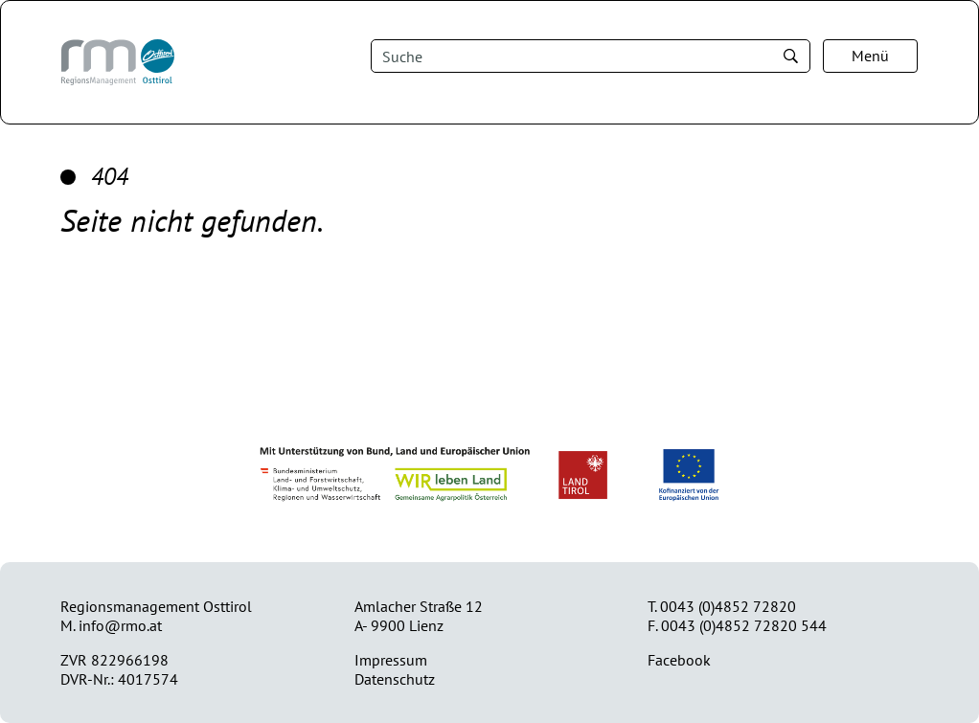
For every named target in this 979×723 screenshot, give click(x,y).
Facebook (679, 659)
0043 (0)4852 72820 (728, 606)
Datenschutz (394, 679)
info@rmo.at (120, 625)
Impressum (390, 659)
